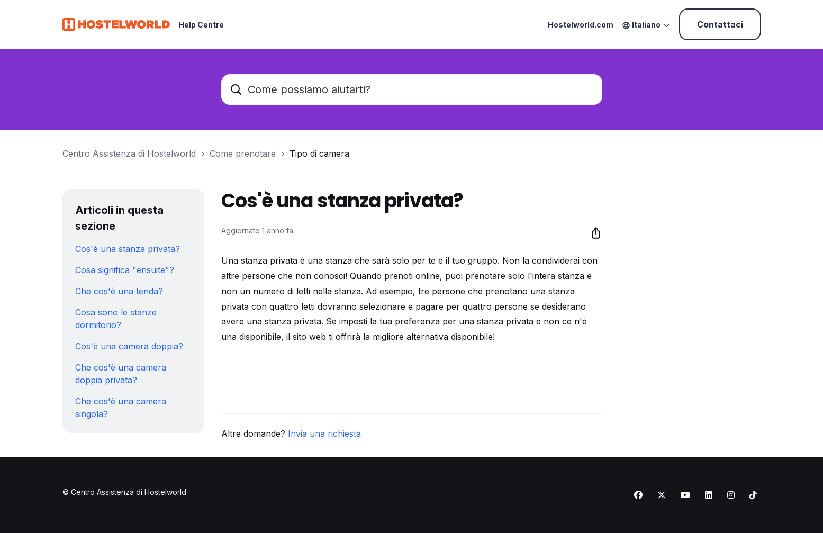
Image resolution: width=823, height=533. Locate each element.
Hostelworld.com (580, 24)
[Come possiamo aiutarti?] (411, 89)
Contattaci (720, 24)
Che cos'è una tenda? (119, 291)
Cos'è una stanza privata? (127, 248)
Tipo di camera (319, 153)
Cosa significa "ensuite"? (124, 270)
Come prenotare (243, 153)
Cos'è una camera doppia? (129, 346)
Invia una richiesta (324, 433)
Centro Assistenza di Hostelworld (129, 153)
